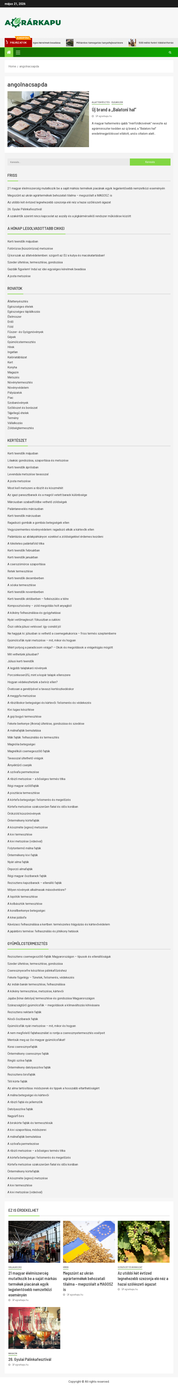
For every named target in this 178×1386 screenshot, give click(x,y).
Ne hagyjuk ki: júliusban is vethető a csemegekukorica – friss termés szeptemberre (61, 633)
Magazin (13, 372)
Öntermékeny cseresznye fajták (28, 1053)
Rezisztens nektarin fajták (24, 1012)
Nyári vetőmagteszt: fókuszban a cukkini (33, 619)
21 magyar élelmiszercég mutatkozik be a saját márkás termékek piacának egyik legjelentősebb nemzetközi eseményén (86, 188)
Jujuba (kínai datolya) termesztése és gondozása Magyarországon (51, 998)
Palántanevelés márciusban (25, 509)
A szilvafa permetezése (23, 772)
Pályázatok (14, 392)
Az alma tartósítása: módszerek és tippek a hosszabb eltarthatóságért (53, 1088)
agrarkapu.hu (105, 116)
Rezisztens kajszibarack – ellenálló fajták (34, 883)
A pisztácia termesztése (23, 793)
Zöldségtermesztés (20, 428)
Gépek (11, 337)
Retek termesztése (20, 571)
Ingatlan (12, 352)
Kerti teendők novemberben (25, 592)
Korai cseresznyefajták (22, 1047)
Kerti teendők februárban (23, 550)
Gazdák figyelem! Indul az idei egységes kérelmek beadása (46, 269)
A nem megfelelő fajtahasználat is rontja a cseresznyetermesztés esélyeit (56, 1033)
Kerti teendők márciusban (24, 516)
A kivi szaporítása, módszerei (26, 1130)
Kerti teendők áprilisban (22, 467)
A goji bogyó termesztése (24, 716)
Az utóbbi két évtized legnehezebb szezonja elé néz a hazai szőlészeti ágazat (59, 202)
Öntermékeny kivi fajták (22, 855)
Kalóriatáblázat (17, 357)
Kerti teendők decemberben (25, 578)
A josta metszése (19, 276)
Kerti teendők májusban (22, 241)
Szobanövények (17, 403)
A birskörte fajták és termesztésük (30, 1123)
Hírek (10, 347)
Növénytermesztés (20, 382)
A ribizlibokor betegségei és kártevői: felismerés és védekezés (49, 703)
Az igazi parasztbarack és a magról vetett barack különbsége (47, 495)
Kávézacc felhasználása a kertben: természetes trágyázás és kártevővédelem (58, 924)
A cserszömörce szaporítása (26, 564)
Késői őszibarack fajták (22, 1019)
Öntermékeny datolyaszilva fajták (29, 1067)
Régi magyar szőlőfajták (23, 786)
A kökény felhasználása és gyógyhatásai (34, 613)
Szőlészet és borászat (22, 408)
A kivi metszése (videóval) (24, 841)
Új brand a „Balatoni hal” (114, 109)
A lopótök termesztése (22, 896)
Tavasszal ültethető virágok (25, 758)
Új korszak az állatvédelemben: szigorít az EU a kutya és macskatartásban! (56, 255)
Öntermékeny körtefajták (23, 820)
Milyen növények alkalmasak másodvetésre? (36, 890)
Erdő (10, 321)
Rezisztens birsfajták (21, 1074)
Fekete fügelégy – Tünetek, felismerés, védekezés (40, 977)
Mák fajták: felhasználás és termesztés (33, 737)
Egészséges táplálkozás (23, 311)
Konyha (12, 367)
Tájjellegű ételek (18, 413)
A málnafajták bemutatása (24, 730)
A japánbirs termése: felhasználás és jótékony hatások (43, 931)
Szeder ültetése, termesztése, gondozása (35, 262)
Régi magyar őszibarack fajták (27, 876)
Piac (10, 397)
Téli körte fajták (17, 1081)
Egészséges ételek (20, 306)
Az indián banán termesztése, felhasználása (36, 984)
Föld (10, 327)
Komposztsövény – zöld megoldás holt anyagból (39, 606)
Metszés (13, 377)
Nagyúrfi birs (15, 1116)
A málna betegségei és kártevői (28, 1095)
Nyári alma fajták (18, 862)
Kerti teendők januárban (22, 557)
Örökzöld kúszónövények (24, 813)
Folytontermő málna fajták (24, 848)
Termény (13, 418)
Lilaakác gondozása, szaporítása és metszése (37, 460)
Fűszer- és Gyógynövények (25, 332)
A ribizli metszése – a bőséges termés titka (36, 779)
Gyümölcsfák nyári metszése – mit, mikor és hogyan (41, 640)
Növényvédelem (18, 387)
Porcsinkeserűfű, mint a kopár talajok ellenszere (39, 675)
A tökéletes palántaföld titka (25, 543)
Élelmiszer (117, 102)
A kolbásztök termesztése (24, 904)
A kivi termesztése (19, 834)
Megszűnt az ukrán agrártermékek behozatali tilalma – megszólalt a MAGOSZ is (59, 195)
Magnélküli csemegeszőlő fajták (28, 751)
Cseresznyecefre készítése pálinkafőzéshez (37, 970)
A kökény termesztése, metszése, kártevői (35, 991)
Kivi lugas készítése (20, 709)
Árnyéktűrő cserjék (19, 765)
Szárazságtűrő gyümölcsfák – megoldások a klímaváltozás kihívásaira (53, 1005)
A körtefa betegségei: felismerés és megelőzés (39, 800)
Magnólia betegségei (21, 744)
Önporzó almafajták (20, 869)
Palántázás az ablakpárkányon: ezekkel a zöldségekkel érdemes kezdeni (55, 536)
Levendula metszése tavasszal (28, 474)
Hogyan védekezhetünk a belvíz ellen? (32, 682)
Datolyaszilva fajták (20, 1109)
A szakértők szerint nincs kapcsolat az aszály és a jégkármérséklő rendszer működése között (69, 216)
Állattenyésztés (101, 102)
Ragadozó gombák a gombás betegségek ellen (38, 522)
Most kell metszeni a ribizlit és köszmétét (35, 488)
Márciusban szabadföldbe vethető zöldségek (37, 502)
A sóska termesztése (21, 585)
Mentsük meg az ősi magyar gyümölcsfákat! (36, 1040)
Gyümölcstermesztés (21, 342)
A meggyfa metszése (21, 696)
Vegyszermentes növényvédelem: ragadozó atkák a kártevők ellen (50, 529)
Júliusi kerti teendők (20, 661)
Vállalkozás (15, 423)
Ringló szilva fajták (19, 1060)
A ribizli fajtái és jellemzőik (25, 1102)
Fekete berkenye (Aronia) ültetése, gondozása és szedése (45, 723)
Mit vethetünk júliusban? (23, 654)
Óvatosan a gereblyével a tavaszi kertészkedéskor (40, 689)
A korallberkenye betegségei (26, 910)
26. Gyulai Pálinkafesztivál (24, 209)
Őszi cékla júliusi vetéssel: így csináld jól (34, 626)
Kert (10, 362)
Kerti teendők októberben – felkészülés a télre (38, 599)
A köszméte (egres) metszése (27, 827)
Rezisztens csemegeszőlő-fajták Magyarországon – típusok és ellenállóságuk (59, 956)
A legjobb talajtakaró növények (27, 668)
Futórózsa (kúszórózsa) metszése (30, 248)
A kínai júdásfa (16, 917)
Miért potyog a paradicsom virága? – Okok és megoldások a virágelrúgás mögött (60, 647)
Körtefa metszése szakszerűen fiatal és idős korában (42, 806)
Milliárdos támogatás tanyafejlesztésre (100, 42)
